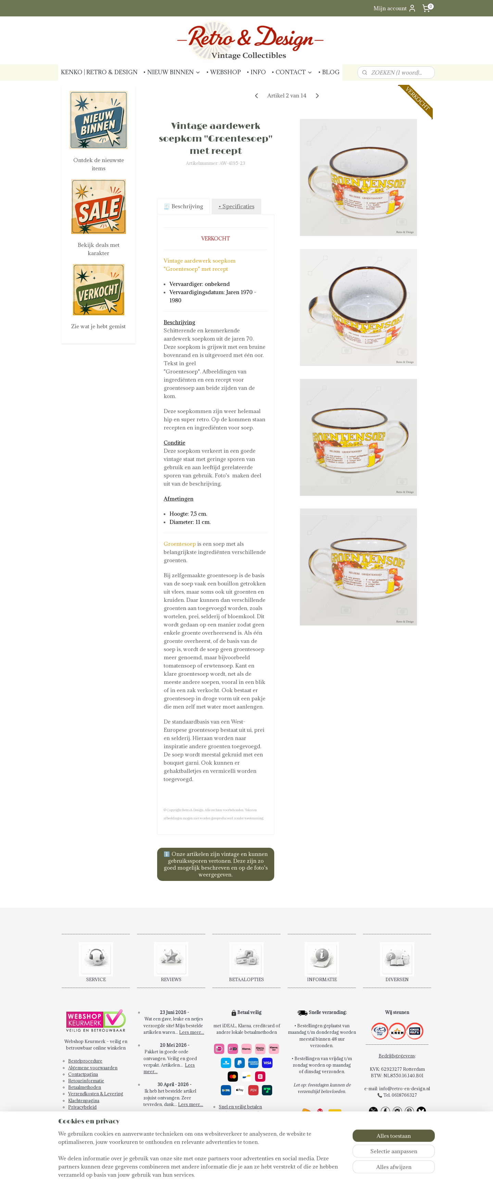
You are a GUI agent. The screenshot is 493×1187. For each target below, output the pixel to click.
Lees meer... (191, 1032)
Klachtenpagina (83, 1100)
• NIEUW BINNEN (172, 72)
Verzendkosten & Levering (95, 1093)
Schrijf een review (174, 1137)
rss (233, 1174)
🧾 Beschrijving (183, 206)
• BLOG (329, 72)
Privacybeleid (82, 1107)
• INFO (256, 72)
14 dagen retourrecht (240, 1113)
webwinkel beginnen (295, 1174)
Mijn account (395, 8)
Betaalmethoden (84, 1087)
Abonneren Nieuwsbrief (93, 1113)
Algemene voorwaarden (92, 1067)
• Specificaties (236, 206)
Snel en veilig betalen (240, 1106)
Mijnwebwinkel (352, 1174)
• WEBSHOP (223, 72)
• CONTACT (292, 72)
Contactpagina (83, 1074)
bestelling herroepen (256, 1174)
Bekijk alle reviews (174, 1123)
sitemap (221, 1174)
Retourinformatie (86, 1080)
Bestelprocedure (85, 1061)
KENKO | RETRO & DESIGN (99, 72)
